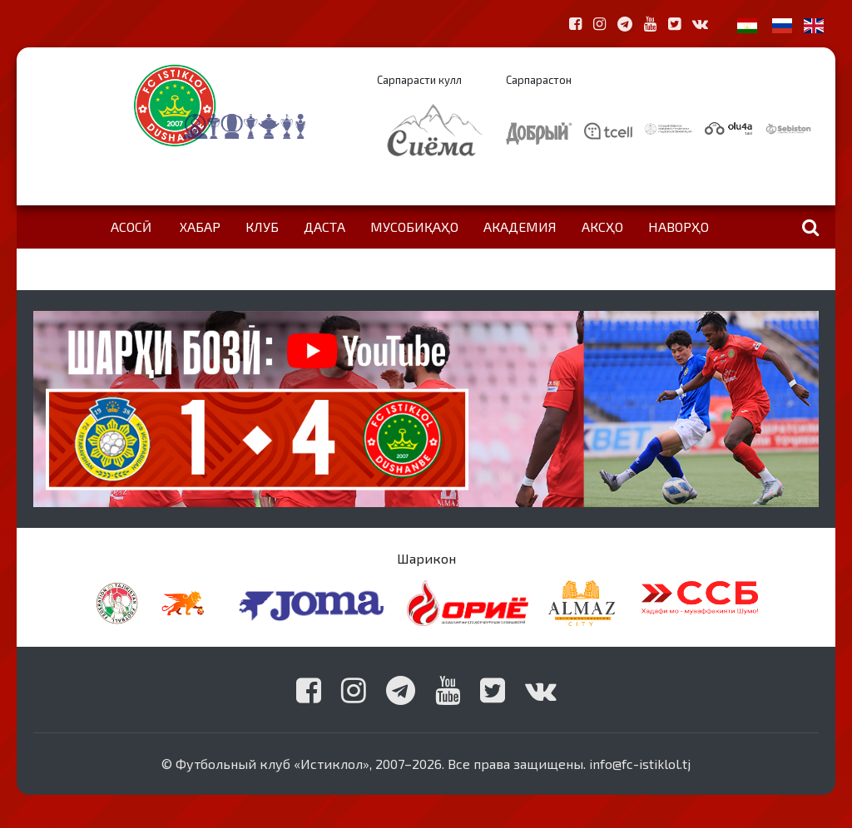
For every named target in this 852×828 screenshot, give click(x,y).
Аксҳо (602, 226)
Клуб (262, 226)
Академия (520, 226)
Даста (324, 226)
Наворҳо (678, 226)
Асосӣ (131, 226)
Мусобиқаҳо (414, 226)
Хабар (200, 226)
